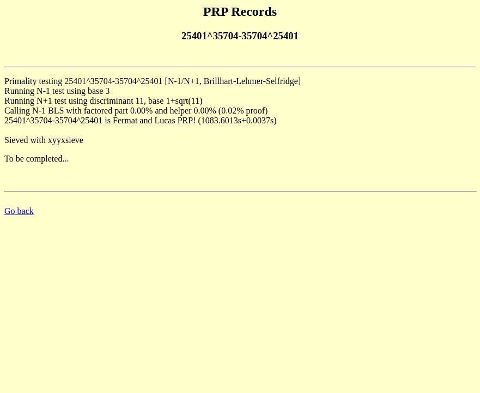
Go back (19, 211)
